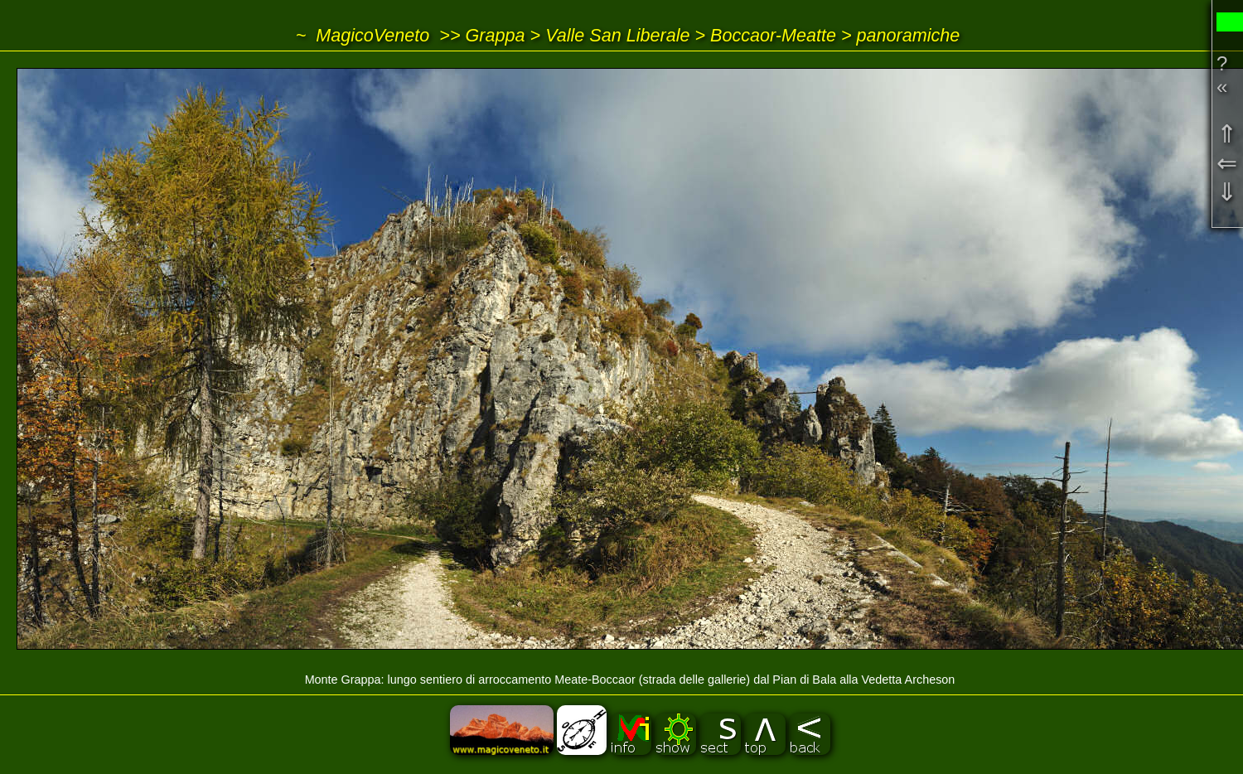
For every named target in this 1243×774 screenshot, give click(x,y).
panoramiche (908, 35)
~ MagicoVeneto (363, 35)
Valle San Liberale (617, 35)
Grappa (495, 35)
